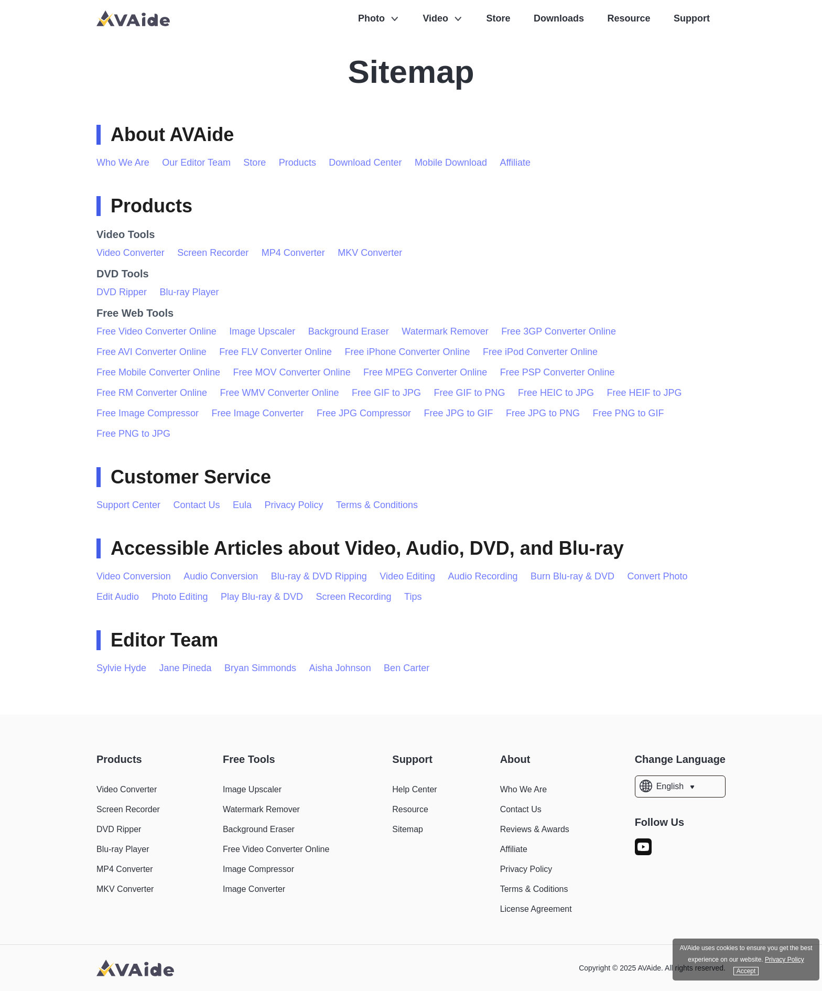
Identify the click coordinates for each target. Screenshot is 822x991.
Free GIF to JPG (386, 392)
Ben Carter (406, 668)
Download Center (365, 162)
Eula (242, 505)
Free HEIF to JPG (644, 392)
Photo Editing (180, 596)
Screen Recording (354, 596)
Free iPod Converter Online (540, 352)
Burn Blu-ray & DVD (572, 576)
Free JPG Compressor (364, 413)
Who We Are (122, 162)
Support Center (128, 505)
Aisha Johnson (340, 668)
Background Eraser (348, 331)
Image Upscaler (262, 331)
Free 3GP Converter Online (558, 331)
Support (692, 18)
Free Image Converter (258, 413)
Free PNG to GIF (628, 413)
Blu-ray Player (189, 292)
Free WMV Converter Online (279, 392)
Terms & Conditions (377, 505)
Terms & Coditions (534, 889)
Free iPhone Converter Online (407, 352)
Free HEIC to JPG (556, 392)
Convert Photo (658, 576)
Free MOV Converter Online (292, 372)
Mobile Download (451, 162)
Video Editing (407, 576)
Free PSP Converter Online (557, 372)
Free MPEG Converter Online (425, 372)
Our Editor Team (196, 162)
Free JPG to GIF (458, 413)
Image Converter (254, 889)
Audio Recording (483, 576)
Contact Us (197, 505)
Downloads (559, 18)
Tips (412, 596)
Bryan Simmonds (260, 668)
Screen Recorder (212, 252)
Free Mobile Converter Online (158, 372)
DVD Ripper (121, 292)
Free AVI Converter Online (151, 352)
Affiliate (515, 162)
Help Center (414, 789)
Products (297, 162)
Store (498, 18)
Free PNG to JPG (133, 433)
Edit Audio (117, 596)
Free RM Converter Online (151, 392)
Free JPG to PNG (543, 413)
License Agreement (536, 908)
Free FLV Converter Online (275, 352)
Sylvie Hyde (121, 668)
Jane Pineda (185, 668)
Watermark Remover (445, 331)
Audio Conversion (220, 576)
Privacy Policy (294, 505)
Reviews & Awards (534, 829)
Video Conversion (133, 576)
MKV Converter (370, 252)
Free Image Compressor (147, 413)
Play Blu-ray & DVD (262, 596)
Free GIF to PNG (469, 392)
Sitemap (407, 829)
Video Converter (130, 252)
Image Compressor (258, 869)
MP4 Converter (293, 252)
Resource (629, 18)
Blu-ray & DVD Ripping (319, 576)
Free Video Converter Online (156, 331)
